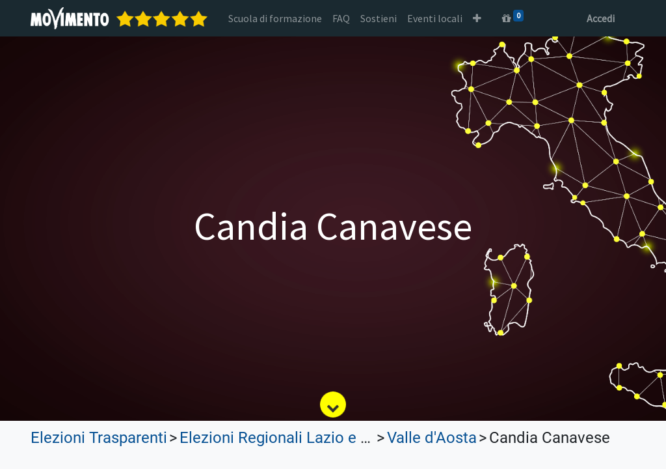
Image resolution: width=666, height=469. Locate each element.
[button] (477, 18)
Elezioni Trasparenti (99, 438)
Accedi (601, 18)
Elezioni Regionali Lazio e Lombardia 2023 (326, 438)
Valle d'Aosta (432, 438)
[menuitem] (275, 18)
